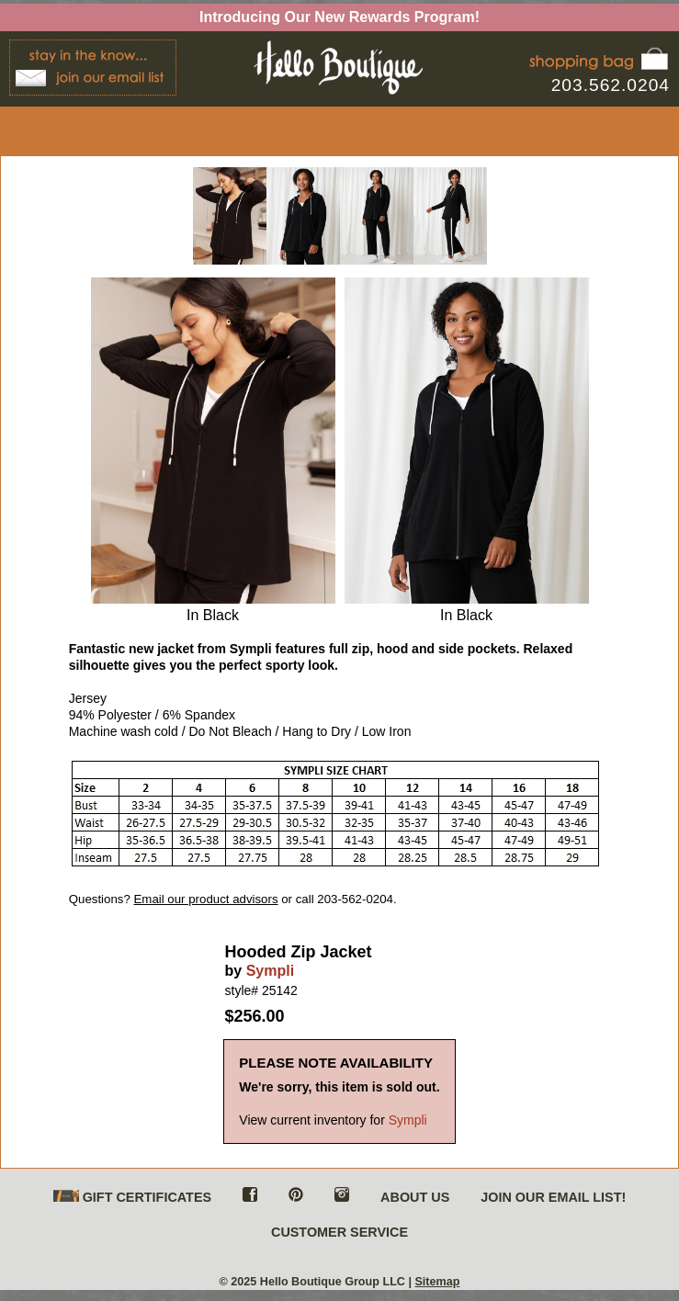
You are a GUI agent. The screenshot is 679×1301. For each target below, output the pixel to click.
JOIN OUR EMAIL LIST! (553, 1197)
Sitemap (436, 1281)
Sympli (270, 971)
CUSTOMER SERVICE (339, 1232)
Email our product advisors (206, 899)
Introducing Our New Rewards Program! (339, 17)
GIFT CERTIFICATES (132, 1197)
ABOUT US (414, 1197)
